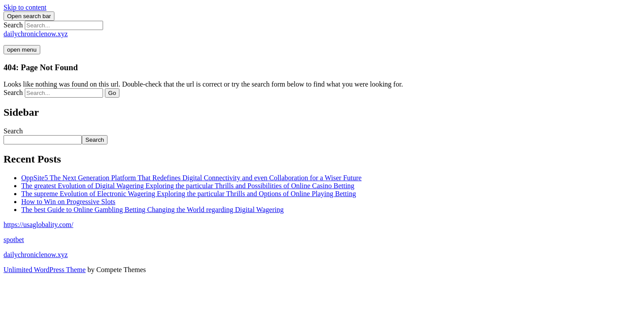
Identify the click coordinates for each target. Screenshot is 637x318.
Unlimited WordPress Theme (45, 269)
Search (13, 25)
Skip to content (25, 7)
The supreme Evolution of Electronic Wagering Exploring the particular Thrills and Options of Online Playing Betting (188, 193)
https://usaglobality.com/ (38, 224)
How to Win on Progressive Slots (68, 201)
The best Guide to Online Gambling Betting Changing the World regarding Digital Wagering (152, 209)
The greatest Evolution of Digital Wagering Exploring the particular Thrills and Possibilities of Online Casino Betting (187, 185)
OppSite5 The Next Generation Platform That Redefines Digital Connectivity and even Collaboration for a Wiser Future (191, 178)
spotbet (14, 239)
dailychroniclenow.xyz (36, 34)
